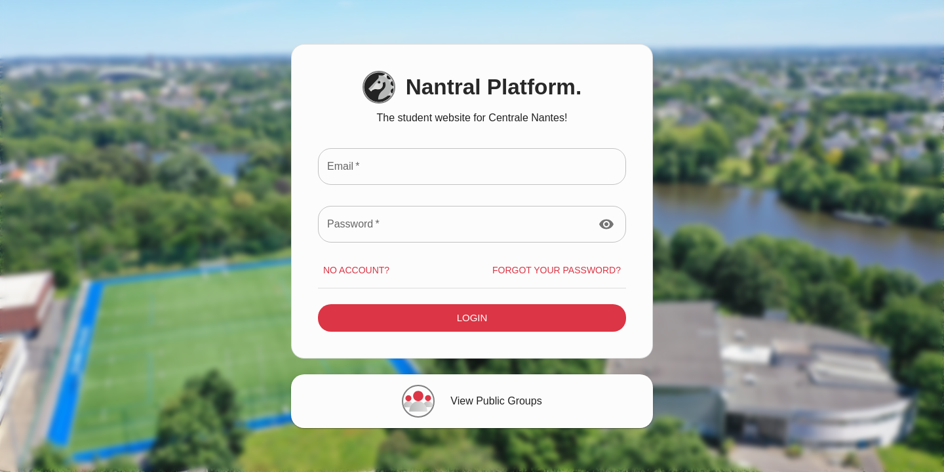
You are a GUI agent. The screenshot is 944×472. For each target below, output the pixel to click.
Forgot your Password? (556, 270)
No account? (356, 270)
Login (472, 318)
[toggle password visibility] (606, 224)
